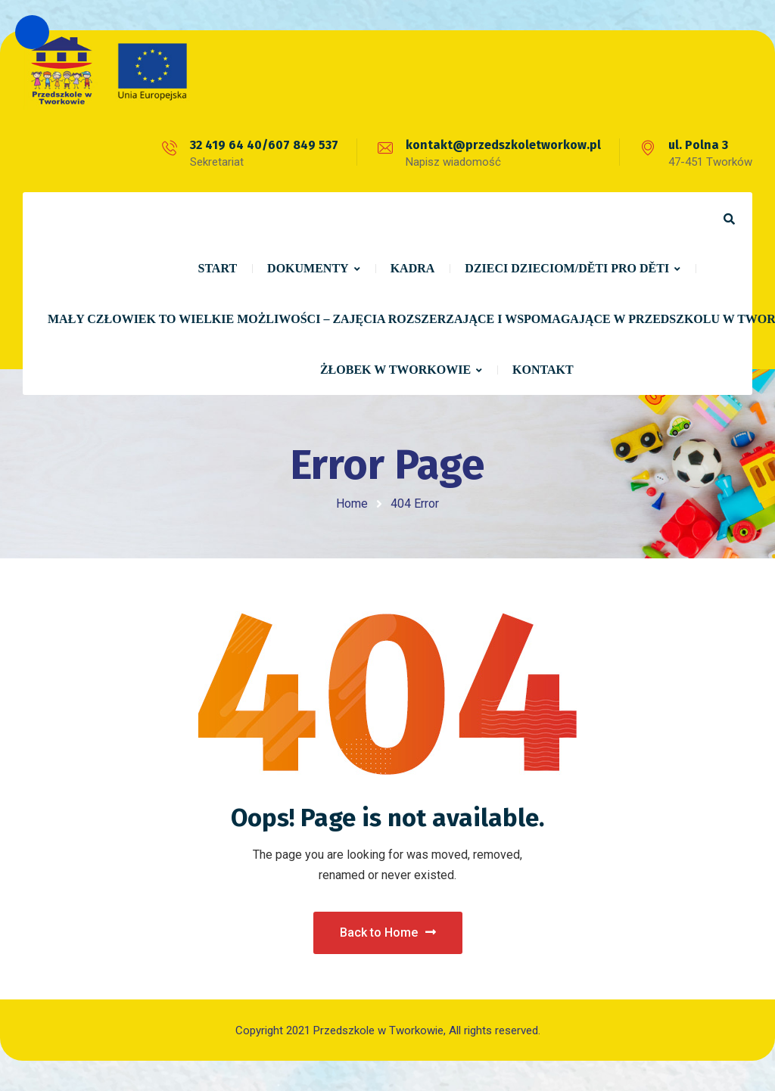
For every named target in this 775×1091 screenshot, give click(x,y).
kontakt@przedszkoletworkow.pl (503, 145)
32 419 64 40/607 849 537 (264, 145)
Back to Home (388, 932)
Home (352, 503)
